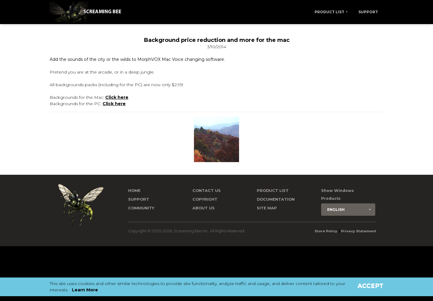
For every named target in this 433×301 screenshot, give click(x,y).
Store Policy (326, 231)
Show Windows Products (337, 194)
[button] (348, 209)
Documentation (276, 199)
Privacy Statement (358, 231)
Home (134, 190)
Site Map (267, 208)
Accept (370, 285)
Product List (329, 12)
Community (141, 208)
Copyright (204, 199)
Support (368, 12)
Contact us (206, 190)
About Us (203, 208)
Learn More (85, 290)
